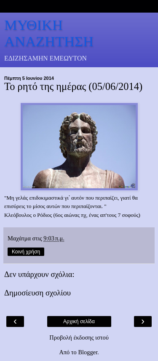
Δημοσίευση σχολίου (37, 292)
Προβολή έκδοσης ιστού (79, 337)
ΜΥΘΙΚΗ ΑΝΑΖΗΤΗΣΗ (49, 33)
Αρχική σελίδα (79, 321)
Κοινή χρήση (26, 252)
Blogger (87, 352)
